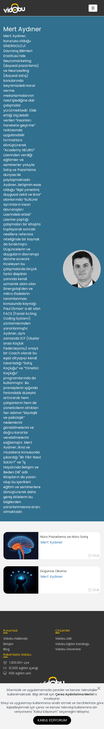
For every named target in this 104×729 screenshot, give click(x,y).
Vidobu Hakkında (15, 639)
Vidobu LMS (63, 639)
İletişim (8, 644)
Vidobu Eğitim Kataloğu (72, 644)
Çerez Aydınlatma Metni (74, 694)
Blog (6, 649)
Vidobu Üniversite (68, 649)
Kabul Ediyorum (52, 720)
